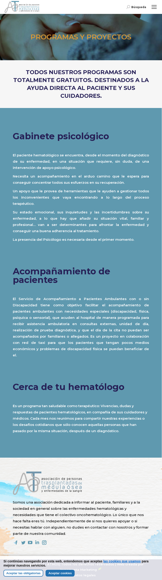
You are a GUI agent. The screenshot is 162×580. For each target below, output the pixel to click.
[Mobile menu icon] (154, 7)
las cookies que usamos (122, 561)
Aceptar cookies (60, 573)
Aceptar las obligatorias (23, 573)
